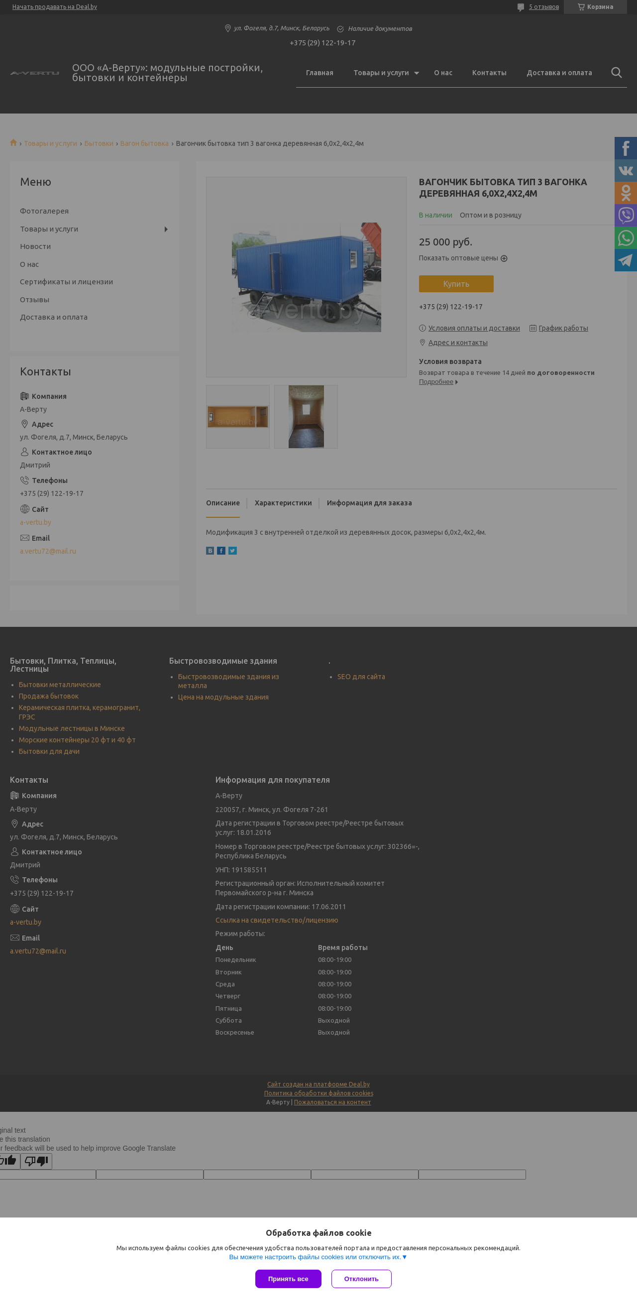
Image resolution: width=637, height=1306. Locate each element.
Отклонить (361, 1279)
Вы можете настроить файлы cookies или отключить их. (315, 1257)
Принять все (288, 1279)
